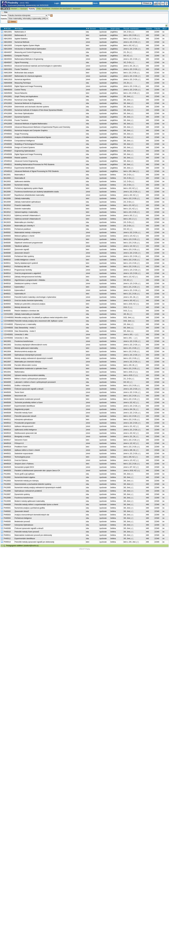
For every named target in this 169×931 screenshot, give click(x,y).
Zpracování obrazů (22, 511)
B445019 (7, 287)
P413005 (7, 488)
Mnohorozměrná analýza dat (25, 352)
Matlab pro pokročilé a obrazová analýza (30, 304)
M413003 (7, 348)
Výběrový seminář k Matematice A (27, 215)
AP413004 (8, 107)
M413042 (7, 375)
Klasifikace (46, 9)
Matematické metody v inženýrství (27, 232)
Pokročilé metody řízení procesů (27, 532)
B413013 (7, 215)
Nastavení (77, 9)
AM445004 (8, 93)
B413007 (7, 195)
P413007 (7, 494)
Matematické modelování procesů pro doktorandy (33, 535)
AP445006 (8, 147)
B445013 (7, 270)
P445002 (7, 511)
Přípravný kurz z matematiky (25, 324)
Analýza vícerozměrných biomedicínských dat (32, 515)
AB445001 (8, 56)
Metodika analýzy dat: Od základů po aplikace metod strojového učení (41, 318)
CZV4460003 (9, 321)
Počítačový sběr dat (22, 266)
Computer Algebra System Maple (27, 45)
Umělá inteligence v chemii (25, 260)
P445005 (7, 522)
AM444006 (8, 83)
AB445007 (8, 62)
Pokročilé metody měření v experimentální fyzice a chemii (36, 505)
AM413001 (8, 69)
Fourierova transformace (24, 341)
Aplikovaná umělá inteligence (26, 430)
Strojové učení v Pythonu (24, 464)
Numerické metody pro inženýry (27, 481)
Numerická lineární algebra (25, 477)
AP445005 (8, 144)
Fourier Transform (21, 69)
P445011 (7, 535)
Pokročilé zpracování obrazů (25, 416)
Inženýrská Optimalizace (24, 525)
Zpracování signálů (22, 249)
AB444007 (8, 52)
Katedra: (4, 19)
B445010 (7, 260)
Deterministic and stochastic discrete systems (32, 107)
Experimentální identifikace (25, 406)
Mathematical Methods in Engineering (29, 59)
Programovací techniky (23, 270)
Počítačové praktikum (23, 229)
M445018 (7, 443)
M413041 (7, 372)
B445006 (7, 246)
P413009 (7, 501)
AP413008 (8, 120)
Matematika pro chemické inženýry (28, 362)
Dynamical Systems (22, 117)
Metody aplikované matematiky (26, 348)
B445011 (7, 263)
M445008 (7, 409)
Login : (57, 3)
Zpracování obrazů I (22, 253)
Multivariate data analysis (24, 73)
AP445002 (8, 134)
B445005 (7, 243)
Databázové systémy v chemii (26, 283)
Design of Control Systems (25, 147)
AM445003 (8, 90)
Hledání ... (15, 9)
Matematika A (20, 175)
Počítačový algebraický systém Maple (29, 188)
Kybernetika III (20, 294)
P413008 (7, 498)
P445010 (7, 532)
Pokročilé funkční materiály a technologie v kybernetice (35, 297)
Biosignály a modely (22, 437)
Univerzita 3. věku (21, 335)
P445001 (7, 508)
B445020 (7, 290)
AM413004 (8, 73)
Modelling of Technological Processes (29, 144)
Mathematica (19, 372)
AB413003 (8, 39)
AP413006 (8, 113)
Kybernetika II (20, 290)
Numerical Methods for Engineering (28, 103)
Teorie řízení (19, 392)
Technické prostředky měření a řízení (29, 403)
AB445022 (8, 66)
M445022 (7, 457)
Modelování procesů (22, 522)
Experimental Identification (25, 168)
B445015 (7, 277)
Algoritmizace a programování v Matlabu (30, 280)
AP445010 (8, 161)
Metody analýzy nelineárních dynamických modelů (34, 358)
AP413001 (8, 96)
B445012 (7, 266)
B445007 (7, 249)
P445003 (7, 515)
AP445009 (8, 158)
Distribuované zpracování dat (26, 433)
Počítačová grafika (22, 239)
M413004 (7, 352)
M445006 (7, 403)
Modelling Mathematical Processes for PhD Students (34, 164)
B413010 (7, 205)
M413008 (7, 365)
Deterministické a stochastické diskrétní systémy (33, 484)
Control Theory (20, 90)
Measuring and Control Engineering (28, 52)
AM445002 (8, 86)
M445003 (7, 392)
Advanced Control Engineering (26, 161)
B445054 (7, 307)
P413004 (7, 484)
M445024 (7, 464)
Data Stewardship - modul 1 (25, 328)
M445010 (7, 416)
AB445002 (8, 59)
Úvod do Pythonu (21, 460)
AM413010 (8, 79)
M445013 (7, 426)
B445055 (7, 311)
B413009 (7, 202)
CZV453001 (8, 335)
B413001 (7, 175)
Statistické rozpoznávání (24, 454)
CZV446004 (8, 331)
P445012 (7, 539)
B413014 (7, 219)
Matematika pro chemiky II (25, 226)
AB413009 (8, 49)
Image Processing (21, 134)
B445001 (7, 229)
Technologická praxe (22, 457)
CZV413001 (8, 314)
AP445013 (8, 171)
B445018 (7, 283)
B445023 (7, 301)
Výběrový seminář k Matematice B (28, 219)
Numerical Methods (22, 42)
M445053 (7, 471)
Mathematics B (20, 35)
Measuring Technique (23, 83)
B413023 (7, 222)
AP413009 (8, 124)
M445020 (7, 450)
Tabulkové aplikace (22, 246)
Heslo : (96, 3)
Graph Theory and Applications (26, 96)
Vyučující (23, 9)
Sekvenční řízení (21, 440)
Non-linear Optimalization (24, 113)
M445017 (7, 440)
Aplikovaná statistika (22, 181)
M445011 (7, 420)
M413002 (7, 345)
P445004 (7, 518)
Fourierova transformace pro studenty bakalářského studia (37, 192)
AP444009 (8, 127)
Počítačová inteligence (23, 518)
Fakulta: (4, 15)
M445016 (7, 437)
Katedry (32, 9)
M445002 (7, 389)
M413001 (7, 341)
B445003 (7, 236)
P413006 (7, 491)
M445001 (7, 386)
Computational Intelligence (25, 141)
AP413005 (8, 110)
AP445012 (8, 168)
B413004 (7, 185)
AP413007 (8, 117)
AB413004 (8, 42)
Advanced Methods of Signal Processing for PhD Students (37, 171)
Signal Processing (21, 62)
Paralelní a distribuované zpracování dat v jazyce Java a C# (37, 471)
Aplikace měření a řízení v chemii (27, 450)
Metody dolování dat (22, 307)
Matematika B (20, 178)
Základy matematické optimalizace (28, 202)
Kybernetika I (20, 287)
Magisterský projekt (22, 409)
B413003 (7, 181)
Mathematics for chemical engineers (28, 76)
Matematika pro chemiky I (24, 222)
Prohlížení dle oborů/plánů (61, 9)
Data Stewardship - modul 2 (25, 331)
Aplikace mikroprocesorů (24, 426)
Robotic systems (21, 158)
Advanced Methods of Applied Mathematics (31, 124)
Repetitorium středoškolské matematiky (29, 195)
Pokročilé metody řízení (23, 413)
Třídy (39, 9)
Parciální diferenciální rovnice (26, 365)
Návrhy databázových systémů (26, 263)
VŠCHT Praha (84, 549)
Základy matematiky (22, 198)
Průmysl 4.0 (19, 443)
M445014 (7, 430)
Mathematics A (20, 32)
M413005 (7, 355)
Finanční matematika (22, 205)
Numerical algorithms (23, 79)
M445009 (7, 413)
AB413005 (8, 45)
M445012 (7, 423)
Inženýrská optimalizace (24, 420)
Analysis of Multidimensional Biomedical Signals (33, 137)
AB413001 (8, 32)
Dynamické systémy (22, 494)
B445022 (7, 297)
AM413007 (8, 76)
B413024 (7, 226)
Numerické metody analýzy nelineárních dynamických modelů (38, 488)
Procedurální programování (25, 423)
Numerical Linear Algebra (24, 100)
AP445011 (8, 164)
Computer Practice (22, 56)
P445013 (7, 542)
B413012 (7, 212)
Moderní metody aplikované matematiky (30, 501)
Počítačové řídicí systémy (24, 256)
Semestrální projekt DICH (24, 467)
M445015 (7, 433)
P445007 (7, 525)
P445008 (7, 528)
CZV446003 (8, 328)
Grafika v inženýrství (22, 386)
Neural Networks (21, 93)
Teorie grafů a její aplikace (24, 474)
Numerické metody (22, 185)
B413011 (7, 209)
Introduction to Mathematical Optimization (30, 49)
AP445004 (8, 141)
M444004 (7, 379)
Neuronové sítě (20, 396)
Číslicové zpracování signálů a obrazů (29, 389)
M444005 (7, 382)
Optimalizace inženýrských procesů (28, 355)
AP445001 (8, 130)
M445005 (7, 399)
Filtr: (6, 12)
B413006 (7, 192)
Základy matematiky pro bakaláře (27, 314)
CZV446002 (8, 324)
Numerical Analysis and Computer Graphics (31, 130)
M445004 (7, 396)
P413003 (7, 481)
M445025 (7, 467)
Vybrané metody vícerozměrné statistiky (30, 375)
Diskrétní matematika (23, 209)
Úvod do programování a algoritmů (28, 273)
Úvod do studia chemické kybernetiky (29, 301)
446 (147, 32)
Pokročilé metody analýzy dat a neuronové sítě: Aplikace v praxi (39, 321)
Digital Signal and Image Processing (28, 86)
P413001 (7, 474)
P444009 (7, 505)
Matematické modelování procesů (27, 399)
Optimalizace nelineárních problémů (28, 491)
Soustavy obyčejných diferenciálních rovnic (31, 345)
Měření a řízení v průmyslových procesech (31, 379)
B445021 (7, 294)
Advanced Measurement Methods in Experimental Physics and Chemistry (42, 127)
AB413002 (8, 35)
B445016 (7, 280)
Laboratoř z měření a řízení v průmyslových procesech (35, 382)
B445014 (7, 273)
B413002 (7, 178)
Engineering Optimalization (25, 151)
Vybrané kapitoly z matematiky (26, 212)
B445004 (7, 239)
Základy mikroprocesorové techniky (28, 277)
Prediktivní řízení (21, 447)
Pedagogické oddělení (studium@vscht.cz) (22, 546)
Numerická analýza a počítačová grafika (30, 508)
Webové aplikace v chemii (24, 236)
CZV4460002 (9, 318)
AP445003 (8, 137)
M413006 (7, 358)
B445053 (7, 304)
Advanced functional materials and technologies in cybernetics (38, 66)
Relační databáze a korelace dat (27, 311)
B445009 (7, 256)
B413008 (7, 198)
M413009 (7, 369)
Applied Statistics (21, 39)
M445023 (7, 460)
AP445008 (8, 154)
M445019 (7, 447)
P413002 (7, 477)
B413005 (7, 188)
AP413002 (8, 100)
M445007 (7, 406)
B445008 (7, 253)
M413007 (7, 362)
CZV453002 (8, 338)
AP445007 (8, 151)
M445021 (7, 454)
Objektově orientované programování (29, 243)
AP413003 (8, 103)
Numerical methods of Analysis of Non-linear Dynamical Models (39, 110)
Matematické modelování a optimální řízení (31, 369)
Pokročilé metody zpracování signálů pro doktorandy (34, 542)
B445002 (7, 232)
